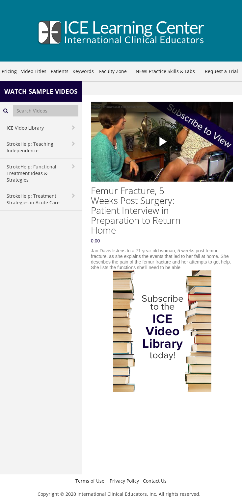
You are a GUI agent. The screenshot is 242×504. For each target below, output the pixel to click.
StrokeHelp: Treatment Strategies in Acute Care (33, 199)
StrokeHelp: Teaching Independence (30, 147)
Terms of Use (89, 481)
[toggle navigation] (74, 127)
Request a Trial (221, 71)
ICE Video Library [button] (25, 128)
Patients (59, 71)
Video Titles (33, 71)
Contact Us (155, 481)
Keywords (83, 71)
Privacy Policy (124, 481)
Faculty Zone (113, 71)
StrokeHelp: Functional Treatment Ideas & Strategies (31, 173)
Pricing (9, 71)
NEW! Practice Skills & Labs (165, 71)
